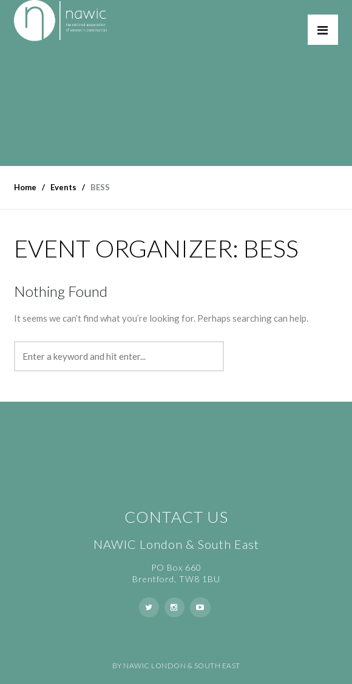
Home (25, 187)
